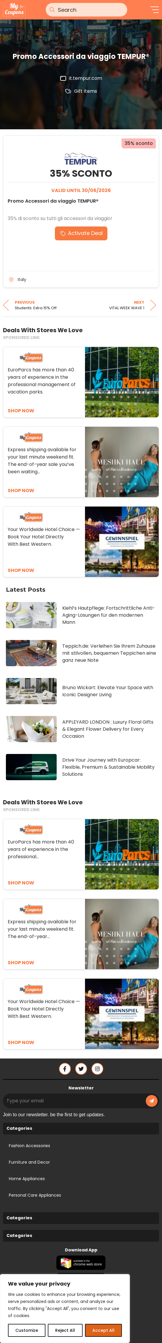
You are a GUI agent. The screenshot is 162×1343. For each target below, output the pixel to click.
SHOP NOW (21, 882)
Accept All (103, 1330)
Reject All (65, 1330)
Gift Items (85, 91)
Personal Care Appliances (35, 1195)
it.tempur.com (85, 78)
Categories (19, 1128)
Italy (22, 279)
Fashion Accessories (29, 1146)
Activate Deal (85, 233)
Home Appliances (27, 1179)
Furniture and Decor (29, 1162)
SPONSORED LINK (21, 337)
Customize (26, 1330)
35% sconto (139, 143)
